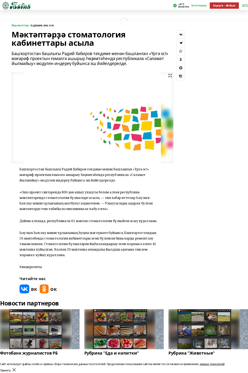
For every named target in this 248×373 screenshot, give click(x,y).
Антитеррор (199, 5)
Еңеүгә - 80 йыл (224, 5)
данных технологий (212, 364)
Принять (5, 370)
